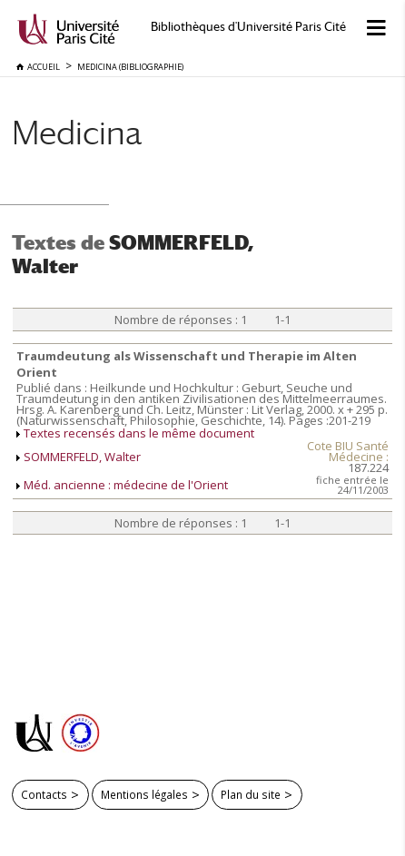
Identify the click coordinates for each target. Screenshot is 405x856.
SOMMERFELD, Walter (82, 456)
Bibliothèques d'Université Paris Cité (248, 27)
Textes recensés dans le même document (139, 433)
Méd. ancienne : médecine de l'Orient (126, 485)
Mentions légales (144, 794)
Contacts (44, 794)
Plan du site (251, 794)
